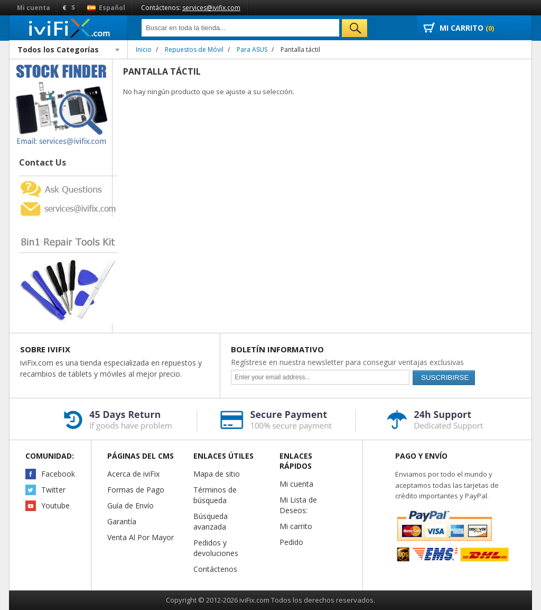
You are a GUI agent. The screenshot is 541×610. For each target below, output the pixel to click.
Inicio (144, 49)
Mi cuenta (33, 7)
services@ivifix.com (211, 7)
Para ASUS (252, 49)
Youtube (55, 505)
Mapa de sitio (216, 474)
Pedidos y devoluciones (215, 548)
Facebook (58, 474)
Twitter (53, 490)
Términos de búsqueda (215, 495)
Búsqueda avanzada (210, 521)
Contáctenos (215, 569)
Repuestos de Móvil (194, 49)
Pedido (291, 542)
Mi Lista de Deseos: (298, 505)
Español (106, 7)
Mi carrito (295, 526)
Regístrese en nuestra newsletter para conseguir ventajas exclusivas (347, 362)
